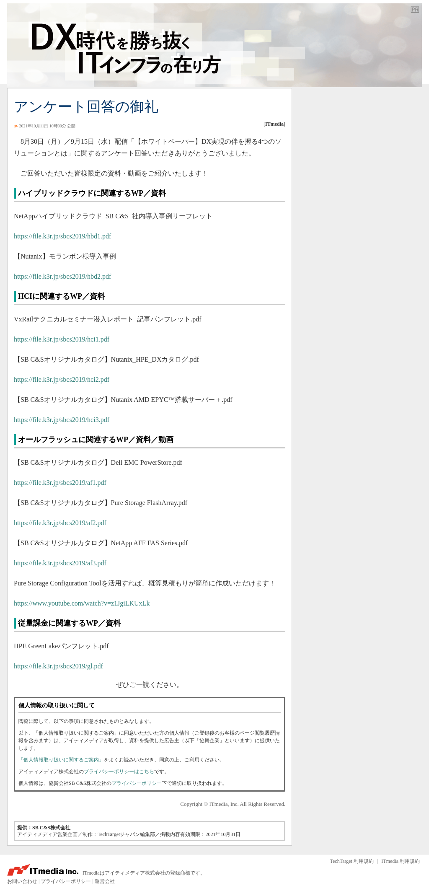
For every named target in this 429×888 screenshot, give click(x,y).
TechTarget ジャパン (214, 45)
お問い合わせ (22, 881)
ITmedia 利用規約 (400, 861)
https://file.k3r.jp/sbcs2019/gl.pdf (58, 666)
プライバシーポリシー (136, 783)
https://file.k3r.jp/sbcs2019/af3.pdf (60, 563)
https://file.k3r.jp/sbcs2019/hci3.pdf (61, 419)
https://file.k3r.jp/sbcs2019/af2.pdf (60, 522)
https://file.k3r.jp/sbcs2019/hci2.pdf (61, 379)
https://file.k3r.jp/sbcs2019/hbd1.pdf (62, 236)
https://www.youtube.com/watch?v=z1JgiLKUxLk (82, 603)
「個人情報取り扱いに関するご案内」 (61, 760)
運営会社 (105, 881)
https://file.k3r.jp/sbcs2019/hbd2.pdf (62, 276)
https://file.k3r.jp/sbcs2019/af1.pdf (60, 482)
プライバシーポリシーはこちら (119, 771)
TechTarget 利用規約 (352, 861)
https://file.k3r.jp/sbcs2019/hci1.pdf (61, 339)
